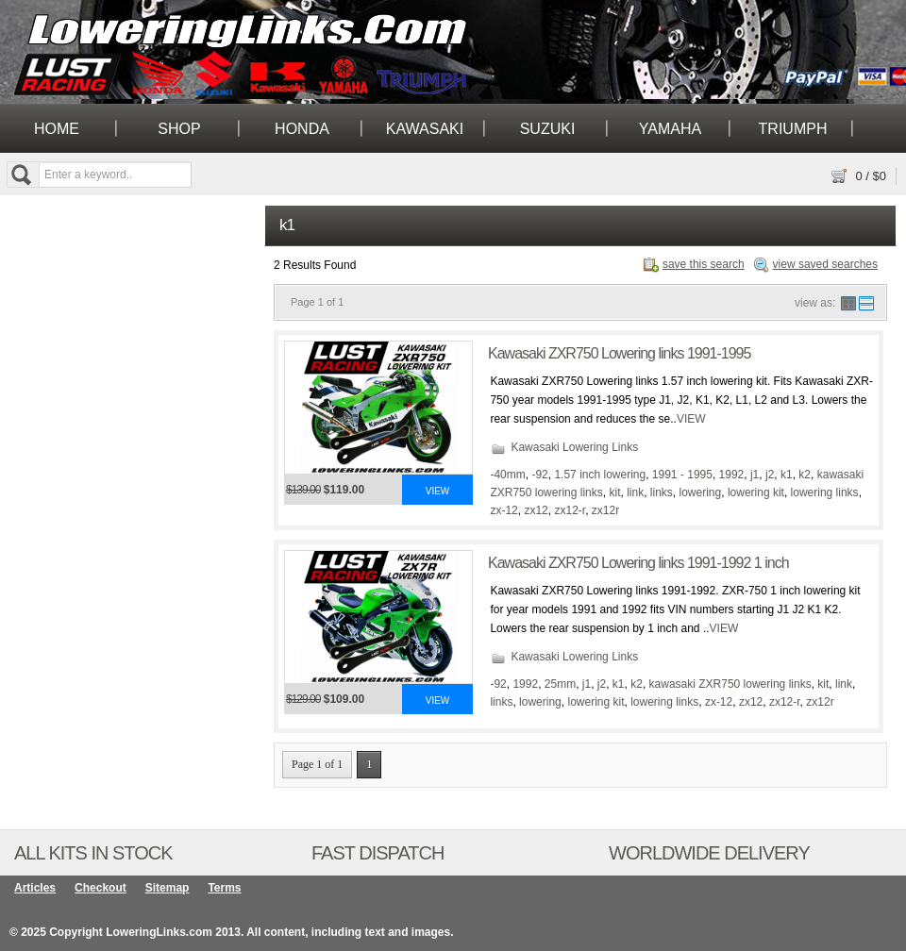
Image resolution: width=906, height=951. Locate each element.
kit (614, 492)
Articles (35, 887)
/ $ (870, 176)
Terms (224, 887)
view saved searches (825, 264)
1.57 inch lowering (600, 474)
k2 (804, 474)
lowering (701, 492)
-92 (539, 474)
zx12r (605, 510)
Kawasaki (424, 129)
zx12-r (569, 510)
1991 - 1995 (682, 474)
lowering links (825, 492)
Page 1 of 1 (317, 764)
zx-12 (503, 510)
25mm (560, 684)
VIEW (691, 418)
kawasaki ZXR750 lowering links (730, 684)
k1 (786, 474)
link (635, 492)
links (661, 492)
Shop (179, 129)
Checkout (100, 887)
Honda (302, 129)
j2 (769, 474)
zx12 (535, 510)
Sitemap (167, 887)
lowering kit (756, 492)
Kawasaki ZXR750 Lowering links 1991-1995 (619, 353)
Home (56, 129)
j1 (754, 474)
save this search (704, 264)
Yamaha (670, 129)
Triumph (793, 129)
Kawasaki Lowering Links (574, 447)
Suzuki (548, 129)
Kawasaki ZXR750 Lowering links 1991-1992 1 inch (638, 563)
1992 (732, 474)
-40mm (507, 474)
